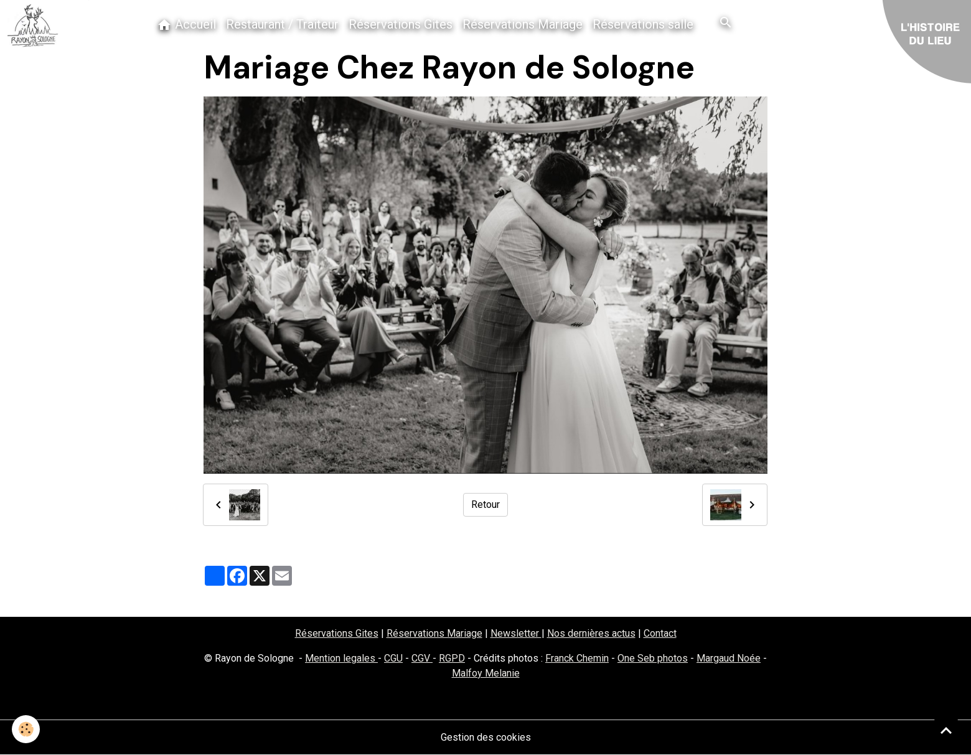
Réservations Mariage (522, 24)
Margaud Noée (729, 658)
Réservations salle (643, 24)
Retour (485, 504)
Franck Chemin (577, 658)
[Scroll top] (946, 730)
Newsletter (516, 633)
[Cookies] (26, 729)
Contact (660, 633)
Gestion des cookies (486, 737)
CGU (393, 658)
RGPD (452, 658)
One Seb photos (652, 658)
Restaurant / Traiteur (282, 24)
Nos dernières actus (591, 633)
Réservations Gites (401, 24)
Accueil (186, 24)
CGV (422, 658)
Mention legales (341, 658)
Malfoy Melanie (486, 673)
